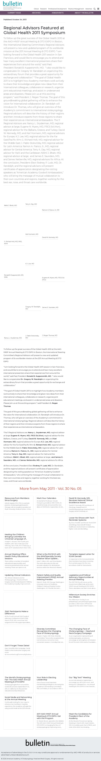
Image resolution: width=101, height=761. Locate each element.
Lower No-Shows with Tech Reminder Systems (81, 519)
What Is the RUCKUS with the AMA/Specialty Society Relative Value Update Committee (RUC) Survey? (49, 556)
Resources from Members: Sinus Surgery (17, 499)
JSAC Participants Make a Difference (16, 612)
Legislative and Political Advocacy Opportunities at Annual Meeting (81, 577)
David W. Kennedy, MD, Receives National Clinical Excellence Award (80, 500)
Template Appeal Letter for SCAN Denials (81, 555)
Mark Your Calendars (46, 498)
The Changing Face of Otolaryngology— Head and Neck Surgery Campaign (82, 631)
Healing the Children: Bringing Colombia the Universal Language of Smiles (15, 536)
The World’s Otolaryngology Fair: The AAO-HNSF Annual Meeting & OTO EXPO (18, 679)
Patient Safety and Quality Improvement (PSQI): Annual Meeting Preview (50, 577)
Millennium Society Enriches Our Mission (82, 596)
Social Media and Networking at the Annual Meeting (18, 698)
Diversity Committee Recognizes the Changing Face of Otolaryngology (49, 631)
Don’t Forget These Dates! (17, 645)
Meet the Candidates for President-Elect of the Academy (80, 716)
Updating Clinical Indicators (17, 575)
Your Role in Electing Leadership (46, 678)
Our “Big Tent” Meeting (80, 677)
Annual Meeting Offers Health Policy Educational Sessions (17, 556)
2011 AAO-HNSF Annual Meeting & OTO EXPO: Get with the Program (49, 716)
